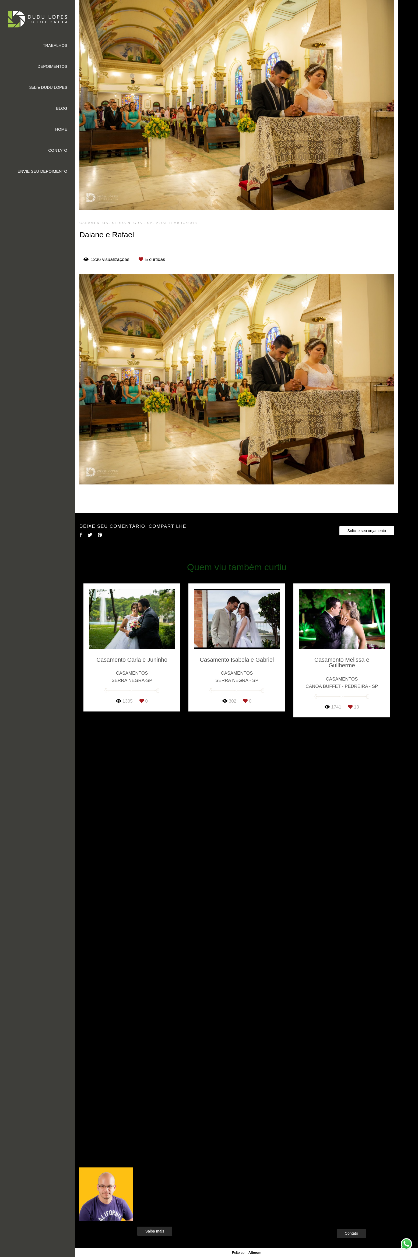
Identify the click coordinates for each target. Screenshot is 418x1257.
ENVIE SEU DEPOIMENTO (42, 171)
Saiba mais (154, 1231)
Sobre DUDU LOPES (48, 87)
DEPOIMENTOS (52, 66)
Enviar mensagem (360, 1181)
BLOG (61, 108)
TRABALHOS (55, 45)
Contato (351, 1233)
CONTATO (57, 150)
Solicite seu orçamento (366, 531)
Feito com (246, 1253)
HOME (61, 129)
